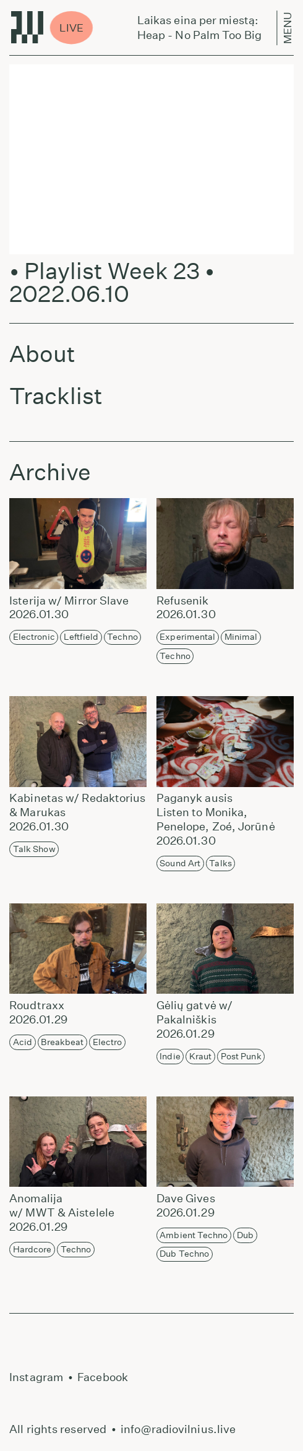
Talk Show (34, 849)
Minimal (241, 636)
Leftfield (81, 636)
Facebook (102, 1377)
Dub (245, 1235)
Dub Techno (184, 1253)
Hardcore (32, 1249)
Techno (122, 636)
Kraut (200, 1056)
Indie (170, 1056)
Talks (220, 863)
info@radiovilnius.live (178, 1429)
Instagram (36, 1377)
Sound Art (180, 863)
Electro (107, 1042)
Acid (22, 1042)
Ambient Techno (194, 1235)
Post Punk (241, 1056)
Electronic (34, 636)
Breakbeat (62, 1042)
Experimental (187, 636)
